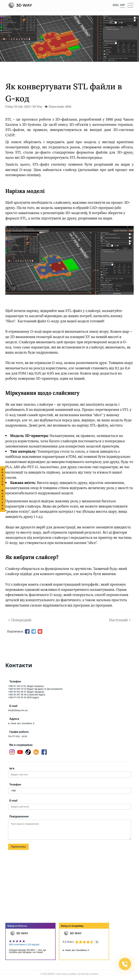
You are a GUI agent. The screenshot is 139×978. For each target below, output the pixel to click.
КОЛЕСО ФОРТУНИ (3, 489)
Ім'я (11, 768)
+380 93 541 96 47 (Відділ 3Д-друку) (26, 691)
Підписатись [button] (18, 846)
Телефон (15, 784)
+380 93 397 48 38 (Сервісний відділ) (26, 694)
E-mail (13, 800)
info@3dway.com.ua (18, 710)
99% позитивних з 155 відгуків (24, 944)
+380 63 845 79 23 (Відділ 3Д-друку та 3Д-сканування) (35, 689)
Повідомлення (19, 816)
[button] (130, 5)
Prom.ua (22, 926)
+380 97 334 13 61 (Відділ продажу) (26, 686)
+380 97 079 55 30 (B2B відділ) (23, 697)
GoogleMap (77, 926)
